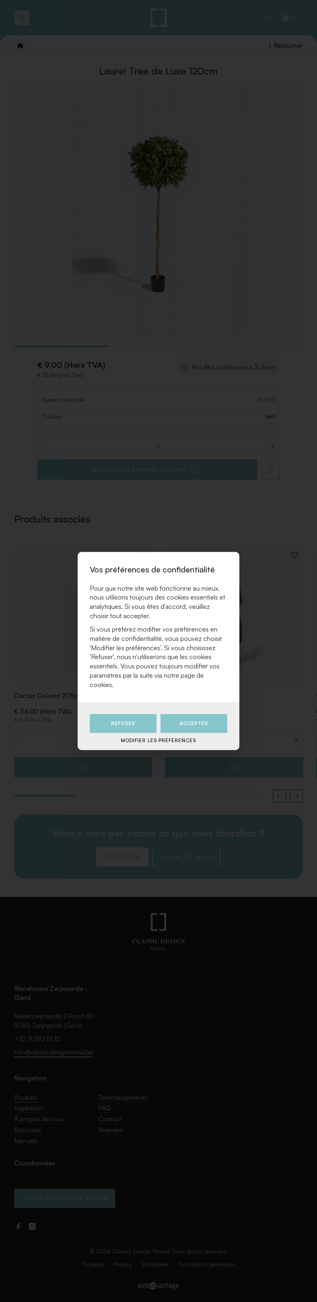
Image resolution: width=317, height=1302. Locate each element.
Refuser (123, 723)
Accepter (194, 723)
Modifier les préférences (158, 740)
